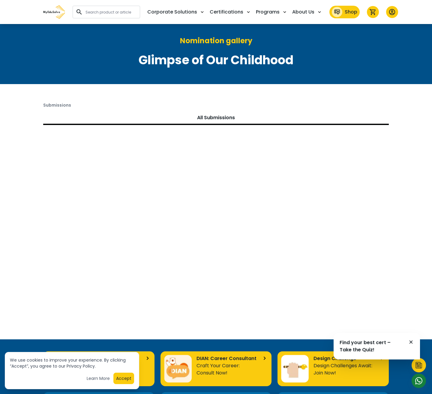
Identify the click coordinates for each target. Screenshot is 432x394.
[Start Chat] (419, 381)
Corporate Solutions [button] (176, 11)
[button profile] (392, 12)
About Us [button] (307, 11)
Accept (123, 380)
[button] (54, 12)
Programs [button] (271, 11)
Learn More (98, 380)
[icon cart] (373, 12)
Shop (344, 12)
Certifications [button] (230, 11)
